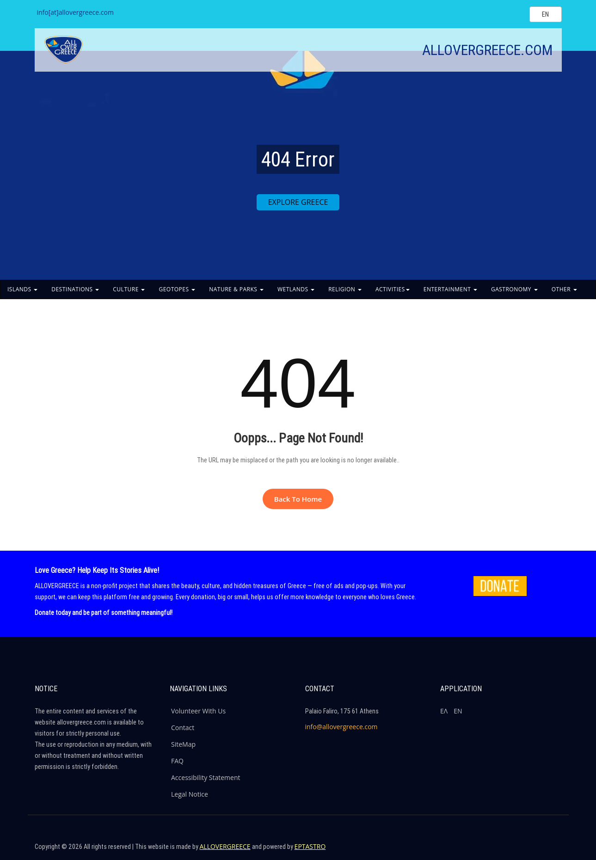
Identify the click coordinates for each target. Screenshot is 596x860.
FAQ (177, 760)
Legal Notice (189, 794)
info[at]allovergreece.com (75, 12)
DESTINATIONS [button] (75, 289)
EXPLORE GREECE (298, 202)
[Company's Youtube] (552, 851)
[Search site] (514, 13)
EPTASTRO (310, 846)
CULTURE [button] (129, 289)
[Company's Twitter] (513, 851)
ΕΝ (458, 710)
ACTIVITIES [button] (392, 289)
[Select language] (545, 14)
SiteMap (183, 744)
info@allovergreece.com (341, 726)
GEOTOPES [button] (177, 289)
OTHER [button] (564, 289)
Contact (182, 727)
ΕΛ (444, 710)
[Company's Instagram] (532, 851)
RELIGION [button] (345, 289)
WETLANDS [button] (295, 289)
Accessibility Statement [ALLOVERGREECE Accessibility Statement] (205, 777)
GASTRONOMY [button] (514, 289)
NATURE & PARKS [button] (236, 289)
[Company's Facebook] (493, 851)
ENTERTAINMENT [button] (450, 289)
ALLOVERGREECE (225, 846)
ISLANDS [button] (22, 289)
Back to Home (298, 499)
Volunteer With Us (198, 710)
